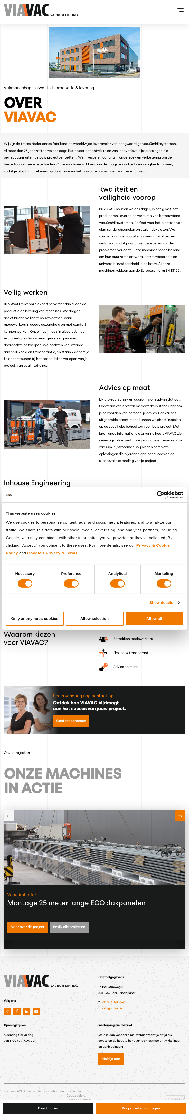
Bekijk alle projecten (69, 927)
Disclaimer (74, 1091)
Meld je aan (111, 1059)
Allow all (154, 618)
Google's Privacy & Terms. (53, 553)
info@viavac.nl (112, 1008)
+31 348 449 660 (113, 1002)
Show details (161, 602)
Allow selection (94, 618)
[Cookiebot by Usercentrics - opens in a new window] (160, 495)
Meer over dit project (27, 927)
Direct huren (48, 1108)
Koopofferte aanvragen (141, 1108)
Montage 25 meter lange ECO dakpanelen (76, 903)
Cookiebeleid (76, 1095)
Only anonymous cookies (35, 618)
